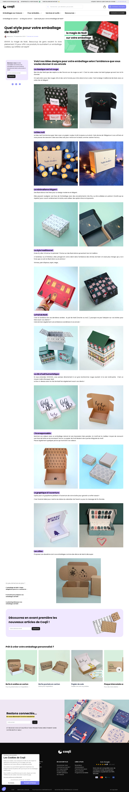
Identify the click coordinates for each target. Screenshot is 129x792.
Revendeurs (78, 765)
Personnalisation (62, 771)
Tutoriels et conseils (32, 36)
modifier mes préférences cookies (66, 789)
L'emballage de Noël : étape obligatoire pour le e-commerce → (17, 588)
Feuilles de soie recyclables (80, 686)
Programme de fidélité (81, 772)
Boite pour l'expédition (46, 686)
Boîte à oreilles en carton (18, 685)
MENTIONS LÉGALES (23, 789)
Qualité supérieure (62, 772)
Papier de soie (77, 684)
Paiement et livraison (81, 769)
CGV (12, 789)
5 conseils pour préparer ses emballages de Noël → (15, 595)
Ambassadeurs (79, 767)
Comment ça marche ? (63, 767)
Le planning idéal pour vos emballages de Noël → (14, 603)
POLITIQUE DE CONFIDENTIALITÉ (42, 789)
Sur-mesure (60, 774)
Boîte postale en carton (49, 684)
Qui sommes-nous (62, 765)
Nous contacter (79, 771)
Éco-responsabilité (62, 769)
